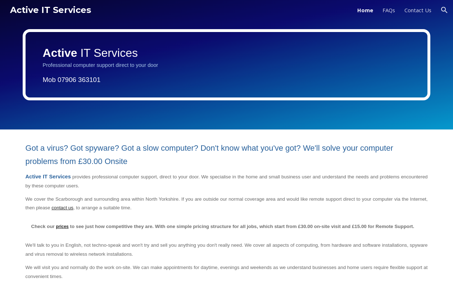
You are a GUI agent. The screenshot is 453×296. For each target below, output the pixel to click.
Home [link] (365, 10)
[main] (227, 64)
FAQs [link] (388, 10)
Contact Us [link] (417, 10)
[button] (444, 10)
